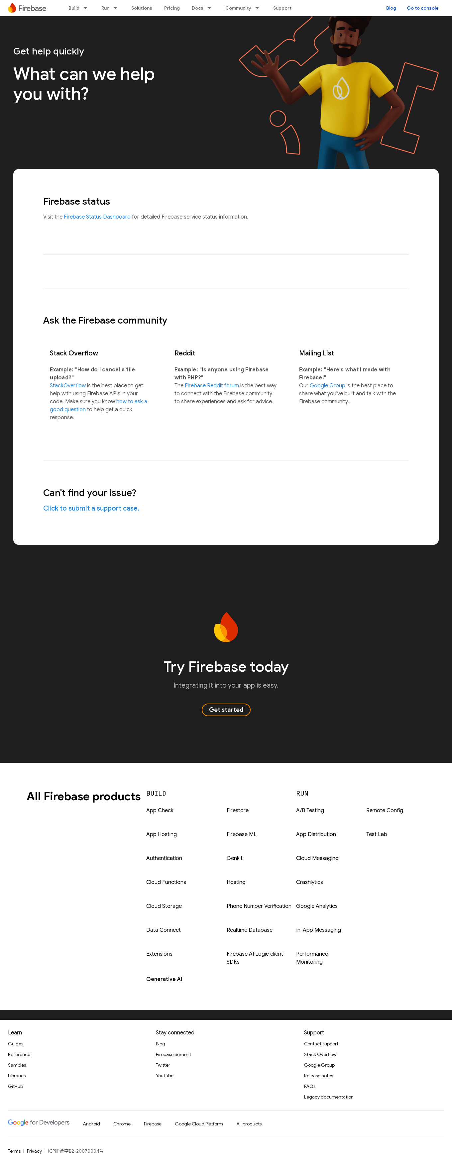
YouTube (164, 1076)
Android (91, 1124)
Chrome (122, 1124)
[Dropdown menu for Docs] (211, 8)
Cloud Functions (166, 882)
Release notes (318, 1076)
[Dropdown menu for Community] (259, 8)
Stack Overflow (320, 1054)
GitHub (15, 1086)
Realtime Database (250, 930)
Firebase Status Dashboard (98, 217)
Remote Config (384, 810)
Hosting (236, 882)
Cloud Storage (164, 906)
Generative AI (164, 979)
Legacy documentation (329, 1097)
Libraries (17, 1076)
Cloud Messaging (317, 858)
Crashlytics (309, 882)
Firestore (238, 810)
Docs (197, 8)
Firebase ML (242, 834)
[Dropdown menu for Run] (117, 8)
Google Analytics (317, 906)
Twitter (163, 1065)
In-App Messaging (318, 930)
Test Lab (376, 834)
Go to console (423, 8)
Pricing (172, 8)
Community (238, 8)
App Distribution (316, 834)
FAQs (309, 1086)
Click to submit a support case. (91, 508)
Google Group (328, 385)
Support (282, 8)
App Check (159, 810)
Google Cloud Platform (199, 1124)
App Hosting (161, 834)
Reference (19, 1054)
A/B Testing (310, 810)
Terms (14, 1151)
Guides (15, 1044)
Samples (17, 1065)
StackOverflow (68, 385)
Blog (391, 8)
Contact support (321, 1044)
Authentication (164, 858)
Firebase (153, 1124)
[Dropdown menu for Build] (87, 8)
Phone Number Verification (259, 906)
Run (105, 8)
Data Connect (163, 930)
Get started (226, 710)
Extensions (159, 954)
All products (249, 1124)
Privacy (34, 1151)
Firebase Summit (173, 1054)
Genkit (235, 858)
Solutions (141, 8)
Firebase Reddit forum (212, 385)
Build (73, 8)
